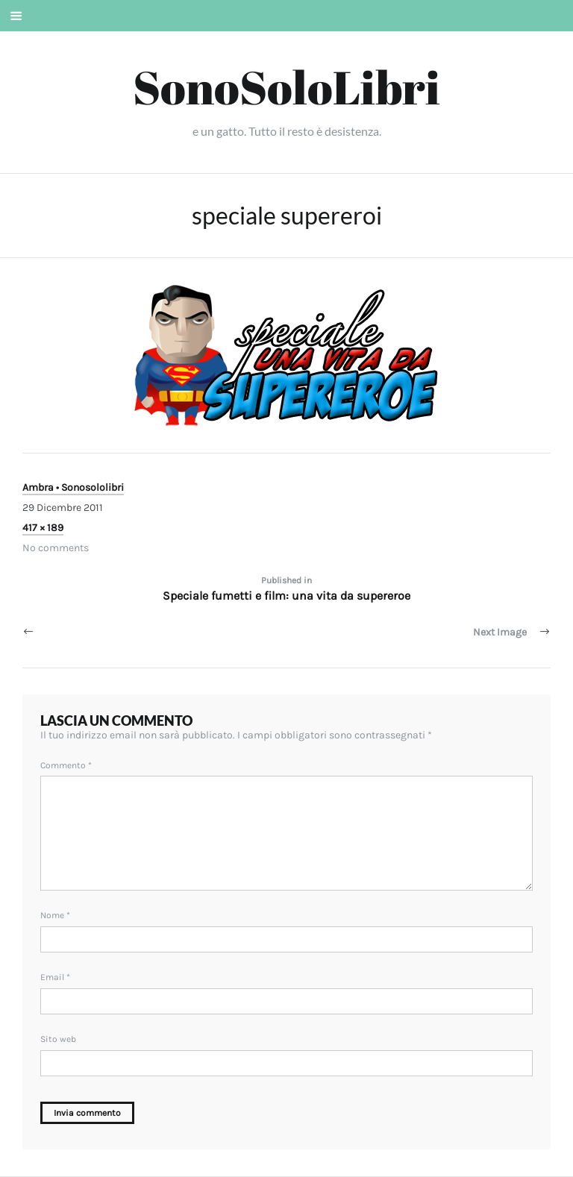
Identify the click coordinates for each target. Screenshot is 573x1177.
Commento (66, 765)
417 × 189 (42, 527)
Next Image (500, 632)
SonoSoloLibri (286, 86)
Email (55, 977)
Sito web (58, 1039)
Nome (55, 915)
